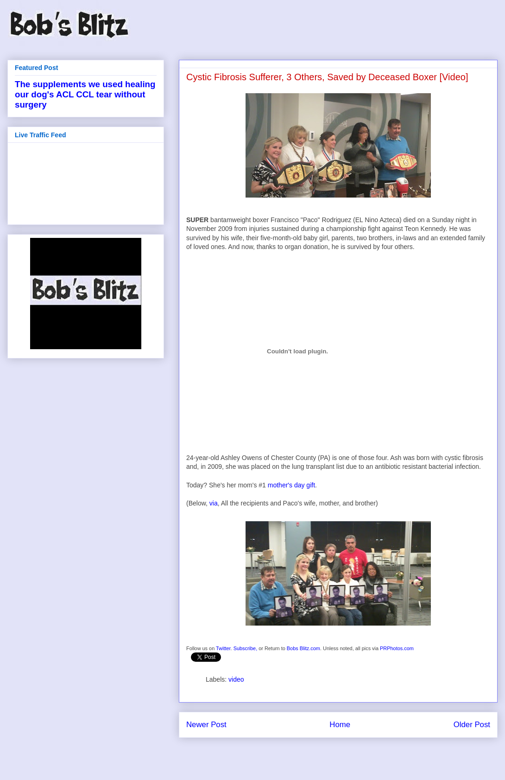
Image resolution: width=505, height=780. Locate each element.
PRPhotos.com (397, 648)
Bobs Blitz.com (303, 648)
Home (339, 724)
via (213, 503)
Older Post (472, 724)
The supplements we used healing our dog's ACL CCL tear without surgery (85, 94)
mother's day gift (291, 485)
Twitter (223, 648)
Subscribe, (246, 648)
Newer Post (206, 724)
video (236, 679)
